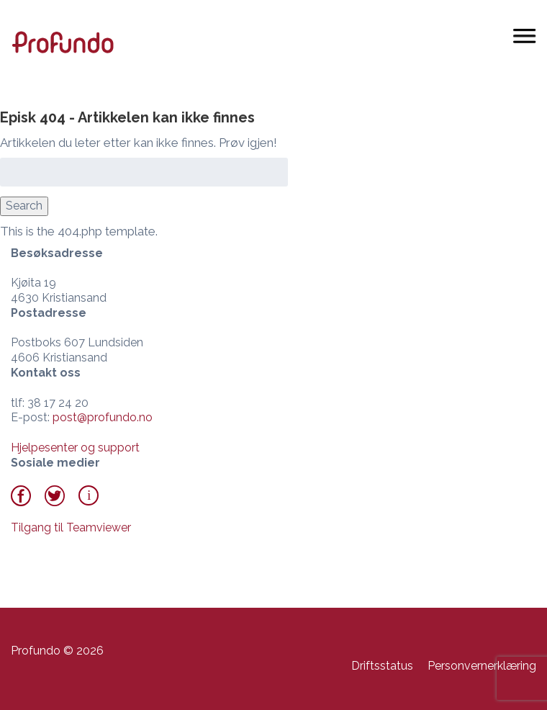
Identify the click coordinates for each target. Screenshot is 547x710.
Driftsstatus (382, 666)
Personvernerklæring (482, 666)
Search (24, 205)
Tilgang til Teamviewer (71, 527)
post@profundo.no (103, 417)
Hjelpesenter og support (75, 447)
